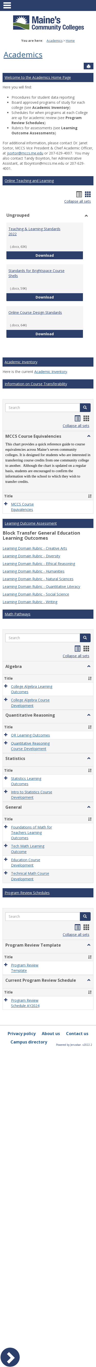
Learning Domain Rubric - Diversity (31, 534)
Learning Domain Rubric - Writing (30, 579)
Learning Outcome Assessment (31, 501)
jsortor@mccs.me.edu (25, 153)
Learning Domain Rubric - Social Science (36, 572)
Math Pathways (17, 592)
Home (70, 40)
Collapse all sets (77, 201)
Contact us (77, 799)
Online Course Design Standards (35, 312)
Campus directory (28, 807)
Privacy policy (22, 799)
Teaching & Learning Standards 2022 (34, 231)
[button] (85, 407)
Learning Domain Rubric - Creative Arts (35, 526)
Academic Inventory (21, 361)
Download (59, 255)
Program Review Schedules (27, 701)
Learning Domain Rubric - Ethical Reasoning (39, 541)
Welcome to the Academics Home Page (38, 77)
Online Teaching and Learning (29, 180)
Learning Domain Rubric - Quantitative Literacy (41, 564)
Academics (54, 40)
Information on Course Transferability (36, 383)
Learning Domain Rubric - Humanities (34, 549)
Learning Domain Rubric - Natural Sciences (38, 556)
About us (51, 799)
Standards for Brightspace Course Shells (36, 273)
